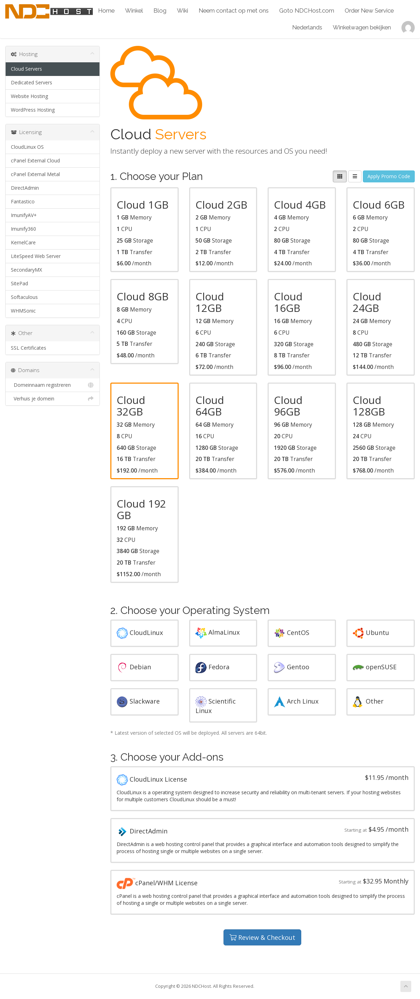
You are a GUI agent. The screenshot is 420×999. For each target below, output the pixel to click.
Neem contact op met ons (234, 10)
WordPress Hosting (33, 109)
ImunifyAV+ (24, 215)
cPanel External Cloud (35, 160)
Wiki (182, 10)
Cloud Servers (26, 68)
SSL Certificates (28, 347)
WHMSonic (23, 310)
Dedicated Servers (31, 82)
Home (106, 10)
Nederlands (307, 27)
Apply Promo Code (388, 176)
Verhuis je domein (52, 398)
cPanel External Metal (35, 174)
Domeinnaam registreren (52, 385)
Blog (159, 10)
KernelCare (23, 242)
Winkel (134, 10)
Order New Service (369, 10)
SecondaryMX (26, 269)
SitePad (19, 283)
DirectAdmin (25, 187)
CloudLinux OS (27, 147)
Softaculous (24, 297)
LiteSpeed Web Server (36, 256)
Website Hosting (29, 96)
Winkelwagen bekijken (362, 27)
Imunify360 (23, 228)
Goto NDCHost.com (306, 10)
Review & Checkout (262, 937)
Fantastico (23, 201)
